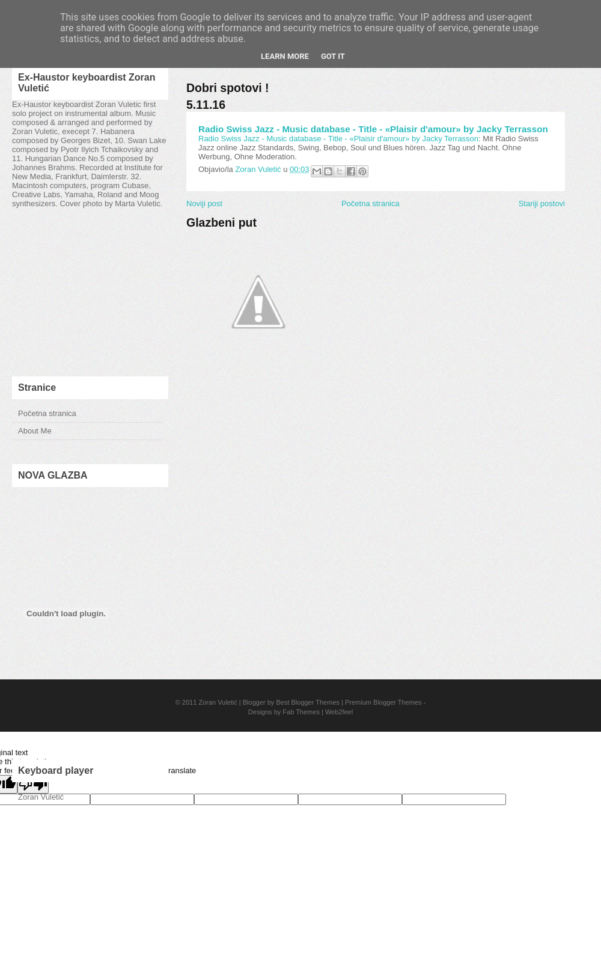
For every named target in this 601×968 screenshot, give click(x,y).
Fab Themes (301, 711)
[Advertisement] (90, 292)
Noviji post (204, 203)
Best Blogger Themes (308, 702)
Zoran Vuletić (217, 702)
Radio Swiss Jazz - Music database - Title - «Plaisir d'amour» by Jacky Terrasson (373, 129)
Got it (333, 56)
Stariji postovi (542, 203)
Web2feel (339, 711)
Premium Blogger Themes (383, 702)
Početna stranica (47, 413)
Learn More (285, 56)
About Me (35, 430)
